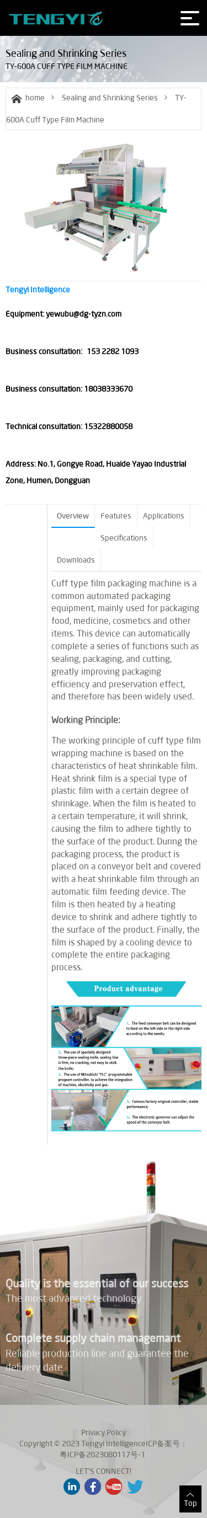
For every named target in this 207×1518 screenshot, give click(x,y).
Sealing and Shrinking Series (110, 98)
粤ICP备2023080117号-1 (102, 1455)
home (28, 98)
